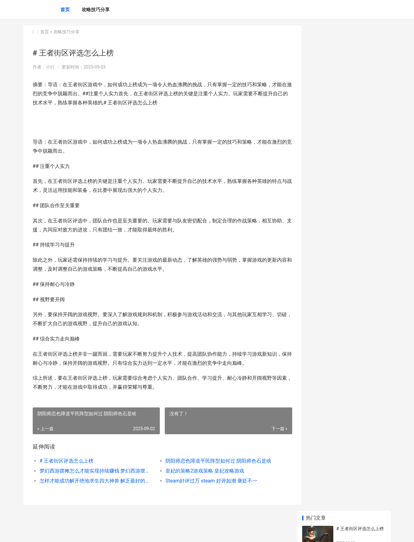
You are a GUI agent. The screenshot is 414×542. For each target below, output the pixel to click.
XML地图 (140, 532)
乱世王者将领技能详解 (358, 283)
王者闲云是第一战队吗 (358, 258)
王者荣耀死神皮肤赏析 (358, 377)
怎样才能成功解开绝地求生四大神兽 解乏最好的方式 (94, 481)
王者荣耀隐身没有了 (356, 185)
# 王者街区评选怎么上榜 (67, 461)
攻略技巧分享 (96, 9)
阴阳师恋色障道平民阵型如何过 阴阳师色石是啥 (213, 461)
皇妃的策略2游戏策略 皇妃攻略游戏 (199, 471)
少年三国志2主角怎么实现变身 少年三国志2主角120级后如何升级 (359, 456)
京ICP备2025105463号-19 (110, 532)
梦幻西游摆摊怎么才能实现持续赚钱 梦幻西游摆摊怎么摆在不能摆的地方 (94, 471)
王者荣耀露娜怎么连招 (358, 234)
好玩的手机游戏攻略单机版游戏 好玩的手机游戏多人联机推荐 (360, 431)
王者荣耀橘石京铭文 (356, 210)
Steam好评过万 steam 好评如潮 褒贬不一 (206, 481)
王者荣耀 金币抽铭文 (356, 307)
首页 (65, 9)
